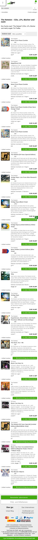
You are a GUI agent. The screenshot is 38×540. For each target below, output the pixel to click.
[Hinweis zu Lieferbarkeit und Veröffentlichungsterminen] (20, 53)
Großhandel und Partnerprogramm (28, 512)
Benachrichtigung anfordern (24, 358)
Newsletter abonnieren (19, 497)
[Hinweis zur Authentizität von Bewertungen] (16, 42)
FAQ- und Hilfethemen (19, 502)
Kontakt (30, 526)
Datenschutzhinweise (26, 525)
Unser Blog (10, 511)
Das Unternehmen (28, 507)
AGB (7, 525)
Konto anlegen (32, 12)
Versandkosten (14, 525)
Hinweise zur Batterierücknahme (19, 528)
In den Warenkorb (29, 58)
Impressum (24, 526)
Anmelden (4, 12)
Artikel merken (5, 58)
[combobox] (16, 8)
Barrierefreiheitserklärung (13, 526)
